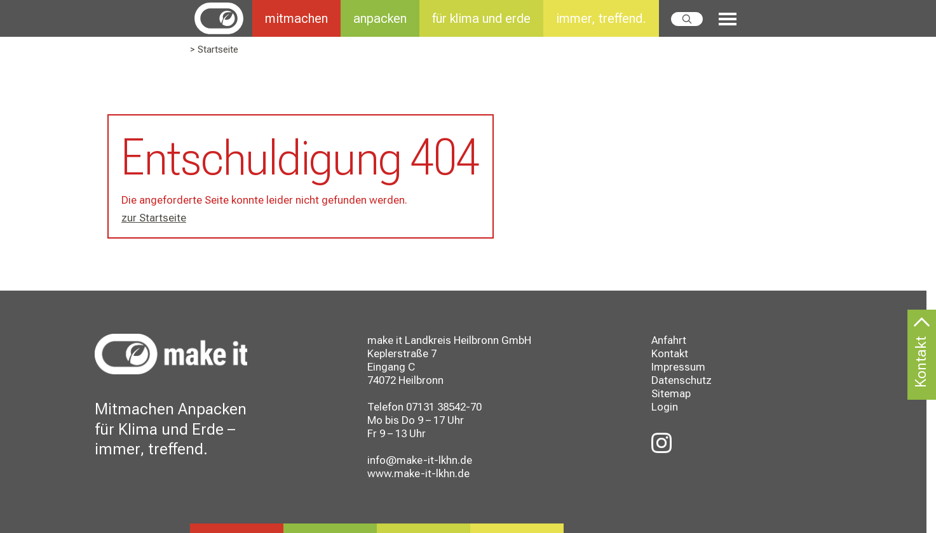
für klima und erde (481, 18)
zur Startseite (153, 217)
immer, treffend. (601, 18)
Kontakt (669, 353)
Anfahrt (668, 340)
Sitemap (671, 393)
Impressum (678, 366)
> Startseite (214, 49)
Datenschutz (681, 380)
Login (664, 406)
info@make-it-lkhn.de (419, 460)
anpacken (380, 18)
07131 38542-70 (444, 406)
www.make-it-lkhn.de (418, 473)
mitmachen (296, 18)
